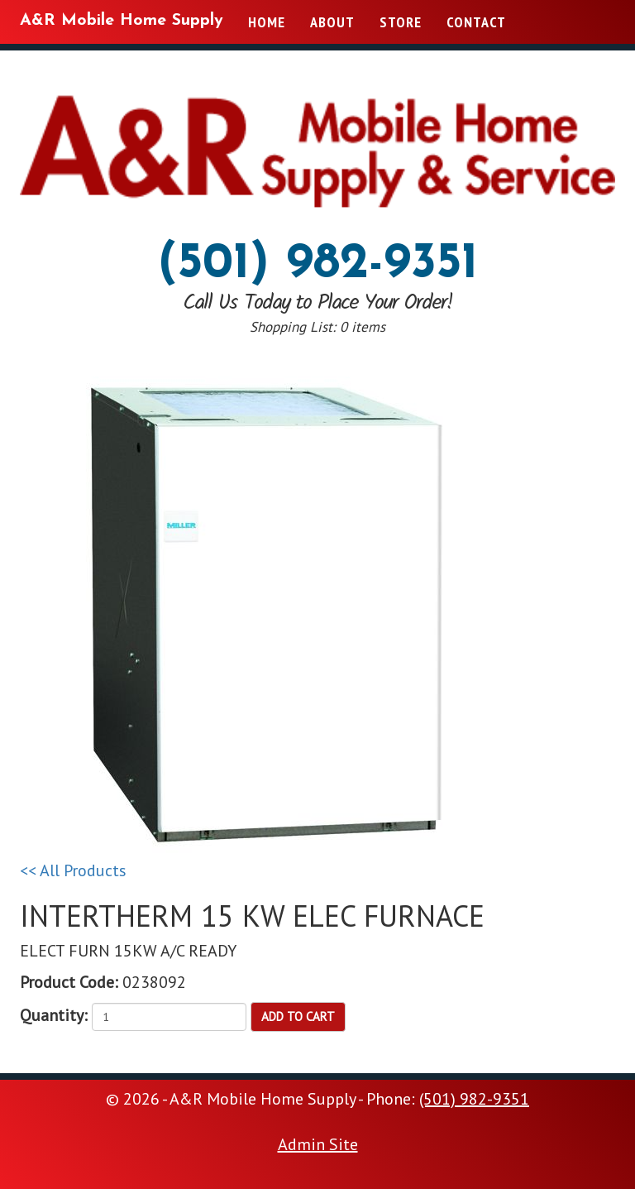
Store (401, 21)
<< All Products (73, 870)
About (332, 21)
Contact (476, 21)
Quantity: (54, 1015)
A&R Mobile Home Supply (121, 20)
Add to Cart (298, 1016)
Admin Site (318, 1144)
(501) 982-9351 (318, 265)
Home (266, 21)
